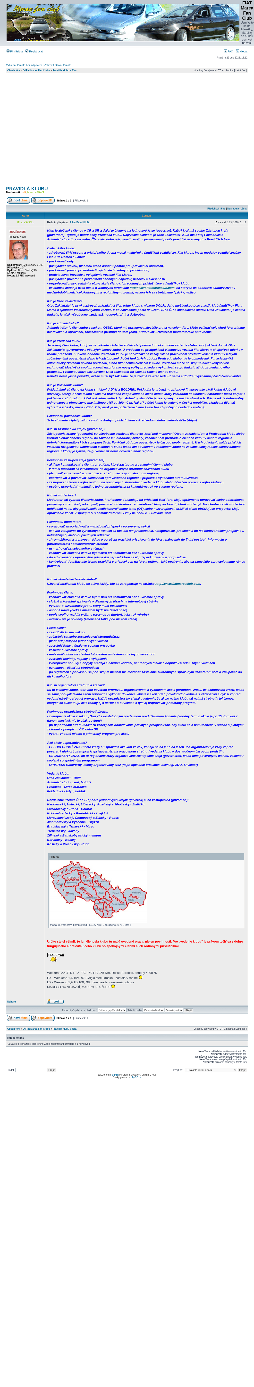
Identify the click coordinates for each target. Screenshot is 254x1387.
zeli (24, 192)
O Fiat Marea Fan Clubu (36, 70)
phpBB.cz (136, 1077)
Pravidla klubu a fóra (64, 70)
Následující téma (236, 208)
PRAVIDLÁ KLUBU (27, 188)
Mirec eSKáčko (36, 192)
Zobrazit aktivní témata (57, 65)
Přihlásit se (15, 51)
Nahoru (11, 1001)
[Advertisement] (55, 131)
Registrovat (34, 51)
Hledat (241, 51)
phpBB (115, 1074)
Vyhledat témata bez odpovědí (24, 65)
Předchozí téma (216, 208)
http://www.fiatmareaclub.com (152, 288)
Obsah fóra (13, 70)
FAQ (228, 51)
